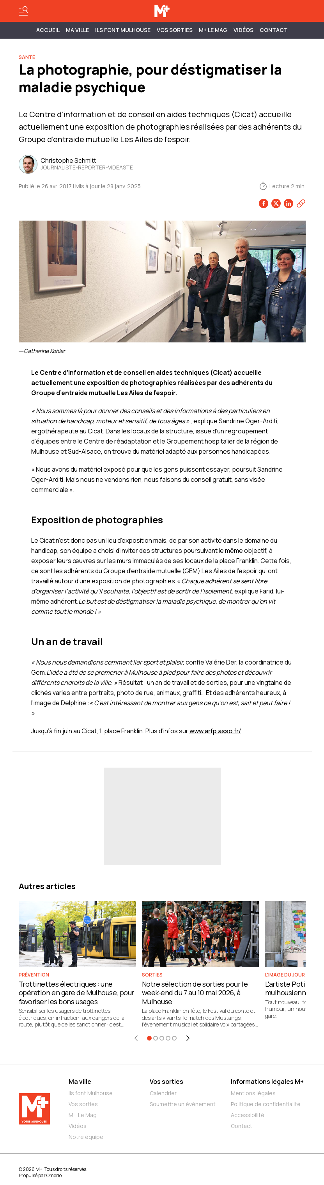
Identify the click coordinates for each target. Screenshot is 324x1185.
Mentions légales (253, 1093)
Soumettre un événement (183, 1104)
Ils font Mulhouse (91, 1093)
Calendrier (163, 1093)
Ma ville (80, 1081)
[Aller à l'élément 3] (161, 1038)
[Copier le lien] (301, 203)
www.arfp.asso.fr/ (215, 731)
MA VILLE (77, 30)
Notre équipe (86, 1136)
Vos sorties (175, 30)
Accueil (48, 30)
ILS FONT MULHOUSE (122, 30)
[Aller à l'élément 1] (149, 1038)
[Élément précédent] (136, 1038)
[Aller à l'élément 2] (155, 1038)
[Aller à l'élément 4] (168, 1038)
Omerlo (54, 1175)
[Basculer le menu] (23, 11)
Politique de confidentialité (266, 1104)
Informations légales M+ (267, 1081)
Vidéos (243, 30)
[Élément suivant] (188, 1038)
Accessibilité (247, 1115)
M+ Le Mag (213, 30)
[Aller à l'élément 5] (174, 1038)
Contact (274, 30)
